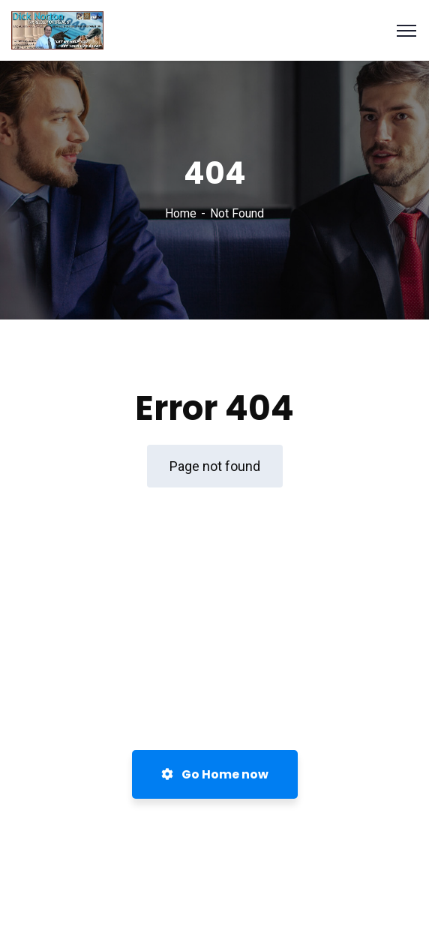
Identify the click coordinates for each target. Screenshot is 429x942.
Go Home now (214, 774)
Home (180, 213)
